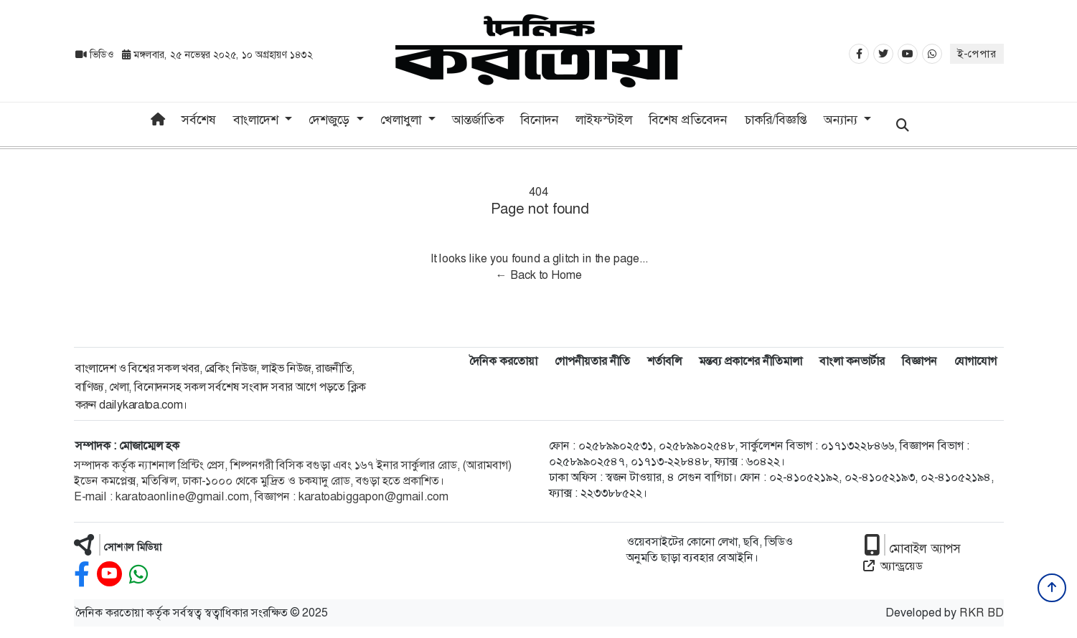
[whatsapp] (138, 574)
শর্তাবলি (664, 360)
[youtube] (109, 574)
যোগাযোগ (975, 360)
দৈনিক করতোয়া (503, 360)
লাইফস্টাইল (603, 119)
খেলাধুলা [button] (402, 119)
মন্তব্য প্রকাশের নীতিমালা (750, 360)
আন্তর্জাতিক (478, 119)
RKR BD (981, 612)
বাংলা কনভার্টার (852, 360)
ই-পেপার (977, 54)
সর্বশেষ (199, 119)
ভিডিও (95, 54)
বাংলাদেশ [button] (257, 119)
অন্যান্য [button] (842, 119)
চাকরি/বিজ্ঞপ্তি (776, 119)
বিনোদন (539, 119)
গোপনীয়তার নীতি (592, 360)
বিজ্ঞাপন (919, 360)
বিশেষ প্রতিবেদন (688, 119)
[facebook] (82, 574)
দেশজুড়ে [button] (331, 119)
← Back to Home (539, 274)
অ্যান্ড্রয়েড (893, 565)
